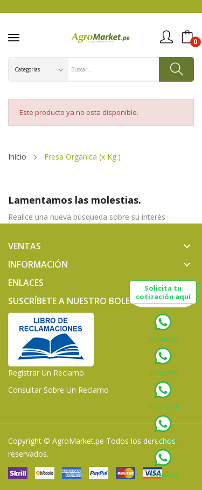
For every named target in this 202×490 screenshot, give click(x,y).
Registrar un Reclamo (46, 372)
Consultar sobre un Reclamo (58, 390)
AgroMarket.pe (78, 441)
